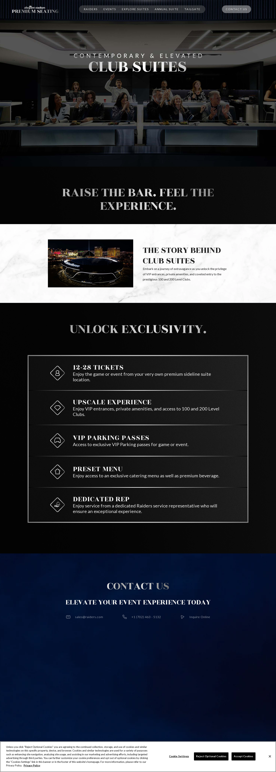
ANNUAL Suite (167, 9)
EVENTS (110, 9)
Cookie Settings (179, 756)
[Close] (270, 756)
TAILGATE (192, 9)
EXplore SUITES (135, 9)
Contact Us (236, 9)
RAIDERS (91, 9)
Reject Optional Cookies (211, 756)
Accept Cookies (243, 756)
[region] (138, 756)
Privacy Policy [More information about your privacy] (32, 765)
